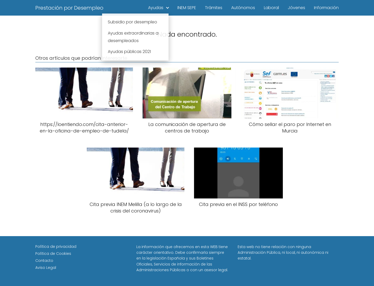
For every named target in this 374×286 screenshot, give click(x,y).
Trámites (213, 8)
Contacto (44, 260)
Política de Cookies (53, 253)
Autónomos (243, 8)
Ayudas (155, 8)
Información (326, 8)
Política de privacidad (55, 246)
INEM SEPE (186, 8)
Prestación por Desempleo (69, 7)
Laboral (271, 8)
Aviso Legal (45, 267)
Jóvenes (296, 8)
